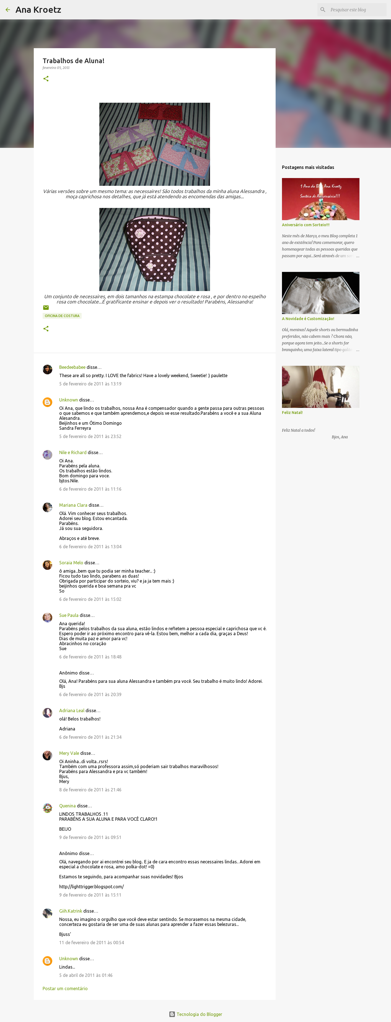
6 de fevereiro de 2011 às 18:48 (90, 656)
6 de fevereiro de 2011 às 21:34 (90, 737)
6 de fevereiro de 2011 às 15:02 (90, 599)
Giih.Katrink (70, 910)
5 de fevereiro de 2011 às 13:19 (90, 383)
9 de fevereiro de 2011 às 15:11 (90, 894)
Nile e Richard (73, 452)
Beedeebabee (72, 367)
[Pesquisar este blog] (357, 9)
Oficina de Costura (62, 316)
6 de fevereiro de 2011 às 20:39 (90, 694)
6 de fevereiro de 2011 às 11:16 (90, 488)
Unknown (68, 399)
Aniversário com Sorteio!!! (306, 225)
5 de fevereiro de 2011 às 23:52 (90, 436)
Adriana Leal (71, 710)
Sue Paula (69, 615)
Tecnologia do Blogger (195, 1014)
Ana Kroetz (38, 9)
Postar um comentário (65, 988)
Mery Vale (69, 753)
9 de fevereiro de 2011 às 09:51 (90, 837)
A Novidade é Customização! (308, 318)
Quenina (67, 805)
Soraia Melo (71, 562)
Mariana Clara (73, 505)
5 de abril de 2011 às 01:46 (86, 975)
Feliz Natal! (292, 412)
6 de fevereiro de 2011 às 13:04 (90, 546)
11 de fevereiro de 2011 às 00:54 (91, 942)
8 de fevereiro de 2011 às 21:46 (90, 789)
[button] (46, 79)
